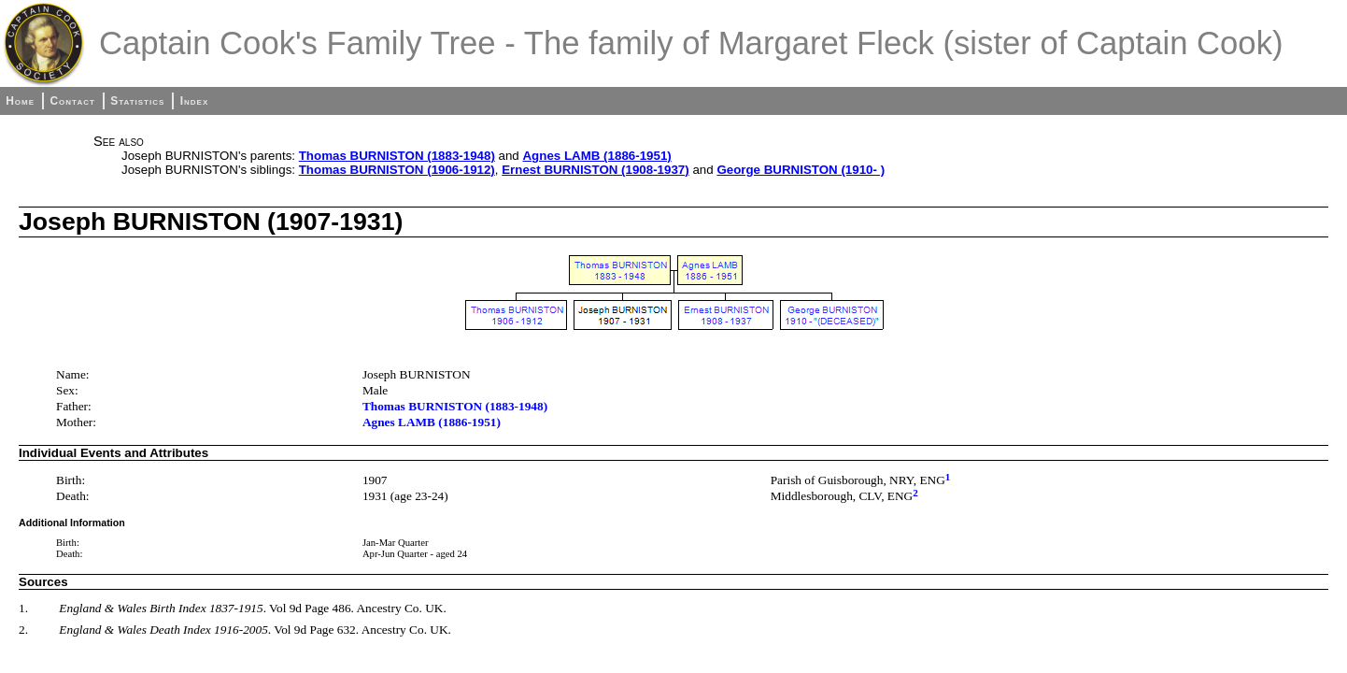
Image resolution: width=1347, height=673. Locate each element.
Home (20, 100)
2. (23, 630)
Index (194, 100)
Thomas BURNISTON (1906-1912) (397, 170)
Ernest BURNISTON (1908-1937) (595, 170)
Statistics (137, 100)
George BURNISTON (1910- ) (800, 170)
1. (23, 608)
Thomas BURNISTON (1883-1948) (397, 156)
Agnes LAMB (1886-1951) (596, 156)
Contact (72, 100)
